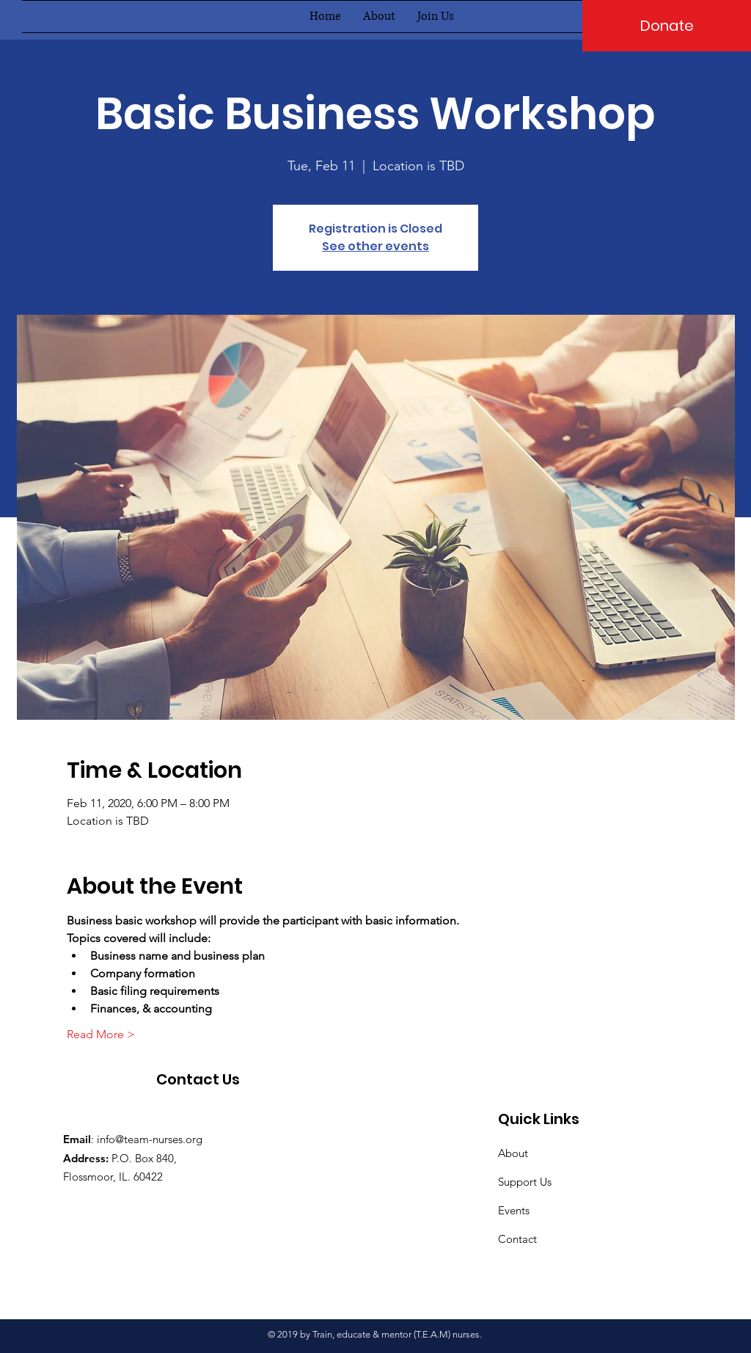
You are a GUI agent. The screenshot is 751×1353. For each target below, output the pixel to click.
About (513, 1153)
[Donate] (666, 25)
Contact (517, 1239)
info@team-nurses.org (149, 1139)
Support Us (525, 1182)
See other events (375, 246)
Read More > (101, 1034)
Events (514, 1210)
